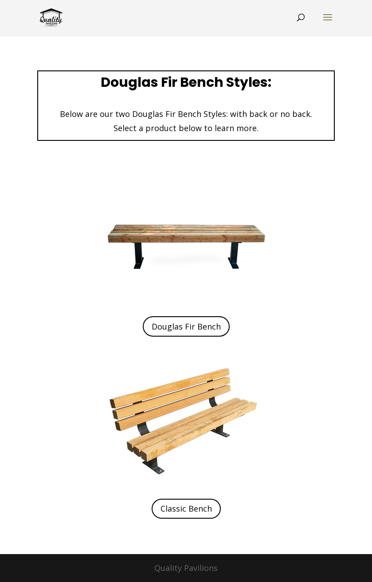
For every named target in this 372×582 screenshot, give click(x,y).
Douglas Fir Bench (186, 326)
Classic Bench (186, 508)
